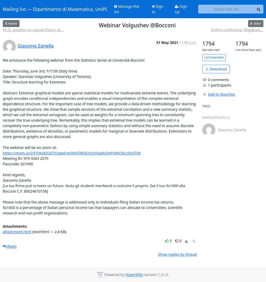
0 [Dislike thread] (178, 240)
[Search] (258, 9)
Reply (10, 246)
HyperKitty (134, 274)
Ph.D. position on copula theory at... (33, 29)
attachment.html (17, 231)
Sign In (157, 9)
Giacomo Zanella (36, 46)
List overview (214, 57)
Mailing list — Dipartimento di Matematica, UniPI (55, 9)
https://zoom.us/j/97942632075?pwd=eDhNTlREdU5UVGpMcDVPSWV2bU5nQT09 (72, 152)
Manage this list (126, 9)
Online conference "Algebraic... (237, 29)
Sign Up (181, 9)
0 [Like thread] (168, 240)
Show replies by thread (177, 254)
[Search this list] (226, 9)
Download (216, 69)
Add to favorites (218, 94)
